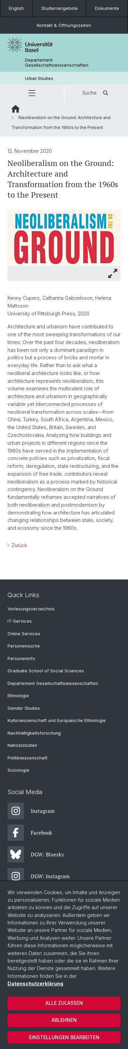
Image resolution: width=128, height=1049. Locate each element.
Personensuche (24, 646)
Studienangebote (59, 8)
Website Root (15, 109)
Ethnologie (18, 695)
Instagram (31, 811)
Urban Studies (39, 78)
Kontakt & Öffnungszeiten (64, 25)
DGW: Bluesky (36, 854)
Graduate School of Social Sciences (46, 670)
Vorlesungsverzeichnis (31, 608)
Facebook (30, 832)
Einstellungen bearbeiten (64, 1037)
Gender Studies (24, 708)
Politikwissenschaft (27, 757)
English (16, 8)
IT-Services (20, 621)
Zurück (18, 545)
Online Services (24, 633)
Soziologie (18, 770)
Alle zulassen (64, 1003)
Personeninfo (21, 658)
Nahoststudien (22, 745)
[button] (32, 93)
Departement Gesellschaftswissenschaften (56, 63)
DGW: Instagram (39, 876)
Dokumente (107, 8)
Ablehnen (64, 1020)
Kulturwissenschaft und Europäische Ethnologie (57, 720)
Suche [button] (96, 93)
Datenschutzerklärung (35, 983)
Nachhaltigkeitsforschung (34, 733)
